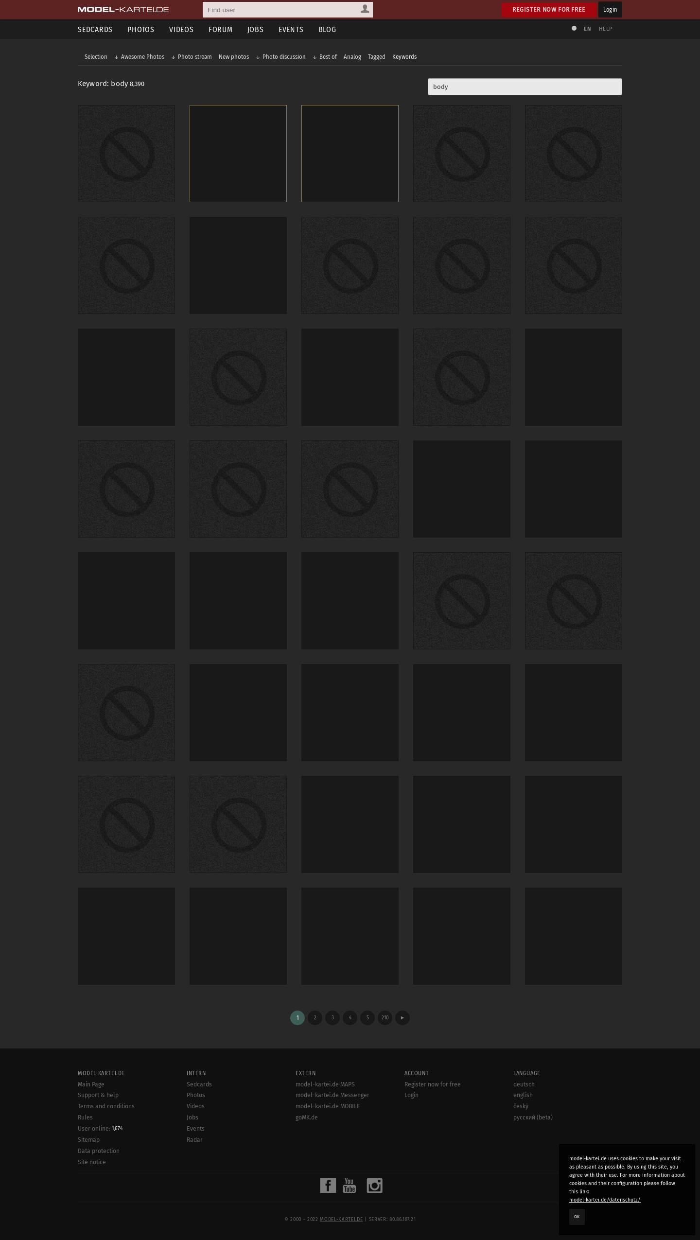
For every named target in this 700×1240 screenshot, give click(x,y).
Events (291, 29)
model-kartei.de (341, 1220)
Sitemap (89, 1139)
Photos (141, 29)
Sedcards (95, 29)
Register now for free (549, 9)
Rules (85, 1117)
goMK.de (307, 1117)
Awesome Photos (142, 56)
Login (610, 9)
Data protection (99, 1151)
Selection (96, 56)
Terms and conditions (106, 1106)
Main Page (91, 1084)
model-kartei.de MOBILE (328, 1106)
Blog (327, 29)
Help (605, 29)
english (523, 1095)
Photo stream (195, 56)
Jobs (255, 29)
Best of (328, 56)
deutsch (524, 1084)
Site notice (92, 1162)
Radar (195, 1139)
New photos (234, 56)
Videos (181, 29)
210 (385, 1017)
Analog (352, 56)
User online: (100, 1128)
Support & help (98, 1095)
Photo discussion (284, 56)
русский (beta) (533, 1117)
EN (587, 29)
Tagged (376, 56)
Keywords (404, 56)
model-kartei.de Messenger (332, 1095)
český (520, 1106)
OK (577, 1217)
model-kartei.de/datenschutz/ (605, 1200)
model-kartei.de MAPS (325, 1084)
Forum (221, 29)
